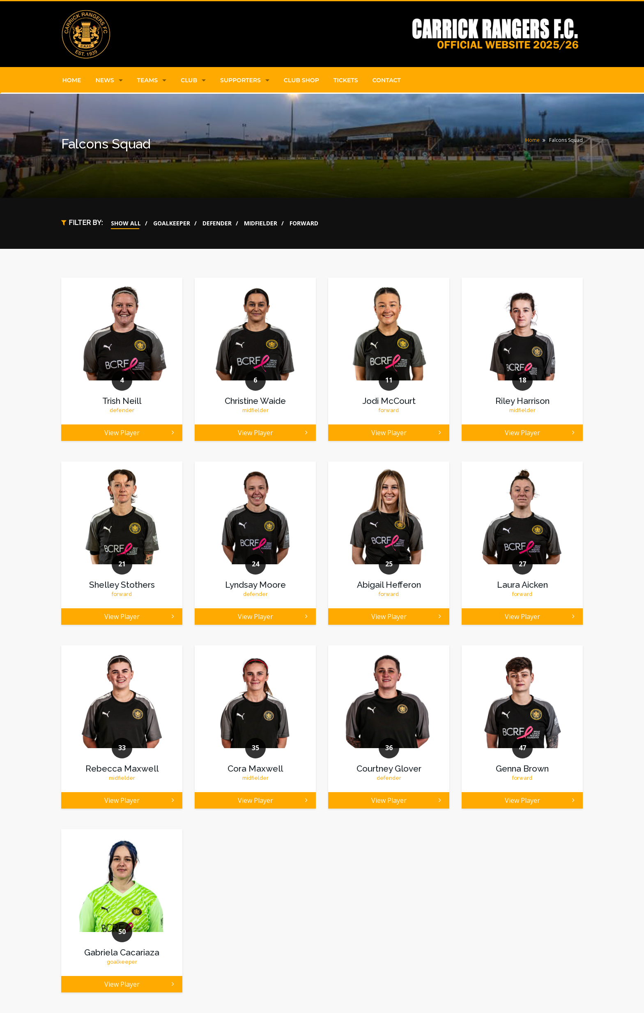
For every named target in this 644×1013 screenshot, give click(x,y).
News (104, 80)
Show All (126, 223)
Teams (147, 80)
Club (189, 80)
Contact (387, 80)
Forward (304, 223)
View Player (139, 432)
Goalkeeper (171, 223)
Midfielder (260, 223)
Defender (217, 223)
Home (71, 80)
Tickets (346, 80)
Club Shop (301, 80)
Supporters (240, 80)
